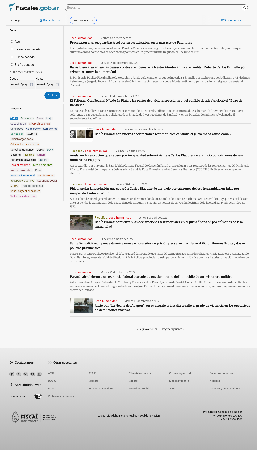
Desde (14, 78)
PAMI (51, 388)
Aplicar (52, 95)
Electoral (93, 380)
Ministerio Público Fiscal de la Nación (138, 415)
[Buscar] (154, 8)
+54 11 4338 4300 (231, 419)
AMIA (51, 373)
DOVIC (52, 380)
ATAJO (92, 373)
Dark (38, 397)
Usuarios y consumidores (225, 388)
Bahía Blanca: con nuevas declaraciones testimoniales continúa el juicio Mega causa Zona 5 (163, 134)
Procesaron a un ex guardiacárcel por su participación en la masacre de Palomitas (131, 42)
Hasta (40, 78)
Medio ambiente (179, 380)
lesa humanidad (83, 20)
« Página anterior (146, 329)
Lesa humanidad (81, 38)
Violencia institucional (61, 396)
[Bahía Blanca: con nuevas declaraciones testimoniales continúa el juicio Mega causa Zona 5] (81, 134)
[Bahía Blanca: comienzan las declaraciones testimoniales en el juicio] (81, 222)
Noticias (215, 380)
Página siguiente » (173, 329)
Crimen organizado (180, 373)
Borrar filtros (49, 20)
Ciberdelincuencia (140, 373)
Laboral (133, 380)
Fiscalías (76, 151)
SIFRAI (173, 388)
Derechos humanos (221, 373)
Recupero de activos (100, 388)
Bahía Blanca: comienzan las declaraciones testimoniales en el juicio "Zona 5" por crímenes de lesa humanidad (169, 224)
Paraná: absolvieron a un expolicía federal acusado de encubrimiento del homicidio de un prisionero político (151, 276)
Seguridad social (139, 388)
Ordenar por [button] (232, 20)
